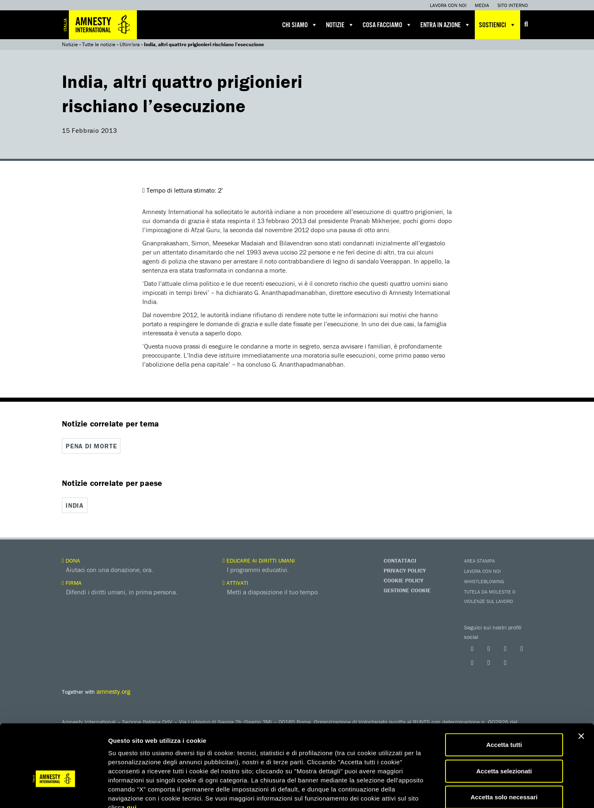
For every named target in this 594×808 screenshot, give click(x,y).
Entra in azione (445, 24)
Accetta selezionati (504, 722)
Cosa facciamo (387, 24)
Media (482, 5)
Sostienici (497, 24)
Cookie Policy (403, 579)
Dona (71, 559)
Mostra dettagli (434, 791)
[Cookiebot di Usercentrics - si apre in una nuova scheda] (53, 792)
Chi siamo (300, 24)
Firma (72, 582)
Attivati (235, 582)
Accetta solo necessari (504, 748)
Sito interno (512, 5)
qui (132, 758)
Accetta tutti (504, 696)
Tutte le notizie (99, 44)
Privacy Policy (405, 569)
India (75, 505)
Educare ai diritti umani (259, 559)
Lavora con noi (448, 5)
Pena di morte (91, 446)
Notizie (340, 24)
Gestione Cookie (407, 589)
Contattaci (400, 559)
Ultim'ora (130, 44)
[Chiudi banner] (581, 687)
